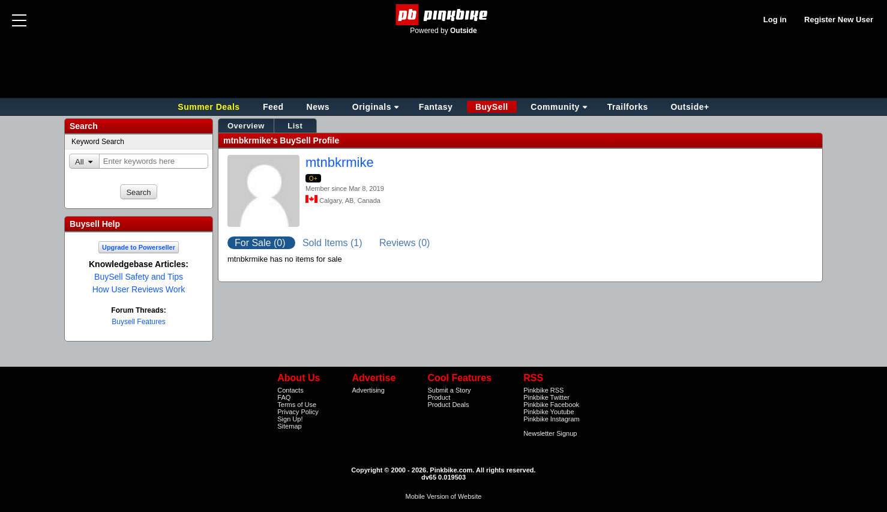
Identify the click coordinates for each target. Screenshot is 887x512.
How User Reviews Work (138, 289)
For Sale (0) (261, 243)
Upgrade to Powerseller (138, 247)
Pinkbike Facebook (551, 404)
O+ (313, 178)
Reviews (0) (404, 243)
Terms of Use (296, 404)
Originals (371, 107)
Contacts (290, 390)
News (318, 107)
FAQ (283, 397)
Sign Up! (289, 419)
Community (555, 107)
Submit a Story (449, 390)
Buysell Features (138, 322)
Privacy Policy (297, 411)
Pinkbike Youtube (548, 411)
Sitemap (289, 426)
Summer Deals (210, 107)
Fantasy (436, 107)
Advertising (368, 390)
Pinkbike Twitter (546, 397)
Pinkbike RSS (543, 390)
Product (438, 397)
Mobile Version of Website (444, 496)
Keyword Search (97, 141)
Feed (273, 107)
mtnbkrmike (339, 162)
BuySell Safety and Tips (138, 277)
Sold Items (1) (333, 243)
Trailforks (627, 107)
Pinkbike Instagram (551, 419)
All (79, 161)
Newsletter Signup (550, 433)
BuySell (491, 107)
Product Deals (448, 404)
